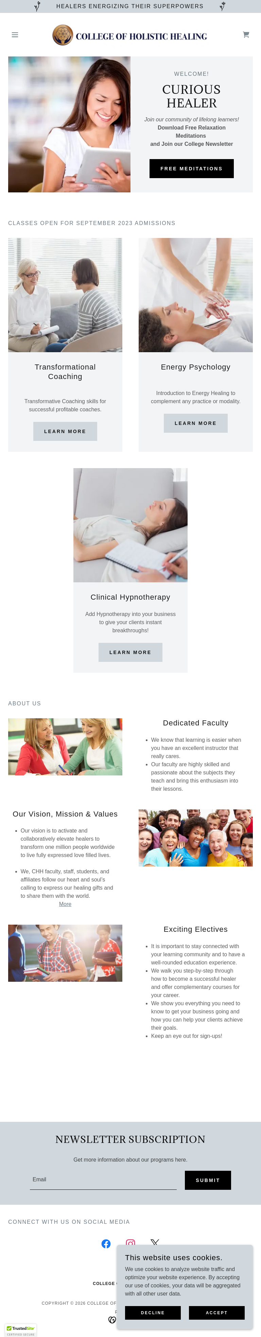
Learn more (65, 431)
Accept (217, 1312)
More (65, 904)
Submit (208, 1180)
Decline (153, 1312)
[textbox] (103, 1180)
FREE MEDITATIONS (191, 168)
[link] (130, 34)
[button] (26, 34)
